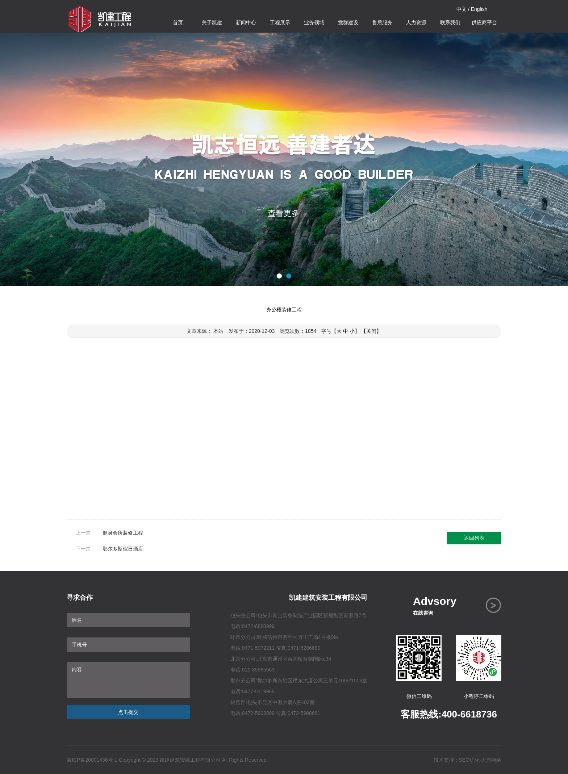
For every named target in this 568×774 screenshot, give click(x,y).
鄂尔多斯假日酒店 (123, 549)
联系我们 (450, 22)
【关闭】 (371, 331)
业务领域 (314, 22)
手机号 (128, 644)
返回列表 (474, 538)
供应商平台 (484, 22)
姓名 (128, 620)
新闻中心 (246, 22)
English (479, 9)
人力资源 (416, 22)
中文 (461, 9)
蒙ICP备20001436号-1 (92, 760)
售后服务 (382, 22)
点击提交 (128, 712)
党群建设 (348, 22)
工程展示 (280, 22)
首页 (178, 22)
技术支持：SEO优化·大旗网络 (467, 760)
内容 (128, 680)
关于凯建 (212, 22)
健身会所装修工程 (123, 533)
